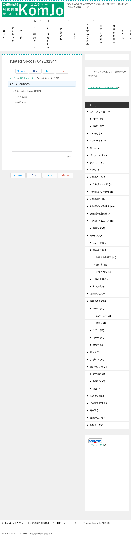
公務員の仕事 (114, 34)
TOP (33, 523)
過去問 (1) (95, 410)
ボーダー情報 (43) (98, 155)
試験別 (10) (98, 126)
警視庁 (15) (101, 323)
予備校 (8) (95, 170)
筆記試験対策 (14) (98, 366)
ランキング (13, 34)
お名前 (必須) (21, 102)
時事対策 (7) (99, 228)
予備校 (74, 34)
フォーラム (13, 78)
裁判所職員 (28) (100, 286)
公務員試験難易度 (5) (100, 213)
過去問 (21, 34)
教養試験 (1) (99, 381)
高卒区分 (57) (96, 425)
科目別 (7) (98, 119)
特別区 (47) (98, 337)
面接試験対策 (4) (98, 417)
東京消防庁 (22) (104, 315)
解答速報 (61, 34)
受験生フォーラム (27, 78)
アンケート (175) (98, 140)
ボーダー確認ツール (34, 34)
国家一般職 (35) (100, 243)
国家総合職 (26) (100, 279)
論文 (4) (97, 388)
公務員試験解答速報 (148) (102, 206)
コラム (123, 34)
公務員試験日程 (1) (99, 199)
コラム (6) (95, 148)
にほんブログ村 (97, 445)
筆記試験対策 (101, 34)
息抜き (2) (95, 352)
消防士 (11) (98, 330)
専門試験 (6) (99, 374)
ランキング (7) (97, 162)
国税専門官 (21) (104, 264)
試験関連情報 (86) (98, 403)
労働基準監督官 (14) (106, 257)
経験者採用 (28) (97, 396)
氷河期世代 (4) (97, 359)
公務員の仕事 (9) (98, 177)
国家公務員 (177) (98, 235)
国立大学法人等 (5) (99, 294)
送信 (69, 157)
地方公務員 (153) (98, 301)
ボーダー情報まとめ (48, 34)
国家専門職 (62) (100, 250)
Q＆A (4, 34)
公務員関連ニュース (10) (102, 221)
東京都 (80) (98, 308)
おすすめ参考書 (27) (100, 111)
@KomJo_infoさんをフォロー (104, 87)
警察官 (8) (98, 345)
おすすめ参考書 (87, 34)
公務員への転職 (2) (102, 184)
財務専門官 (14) (104, 272)
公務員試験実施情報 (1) (101, 192)
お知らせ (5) (96, 133)
